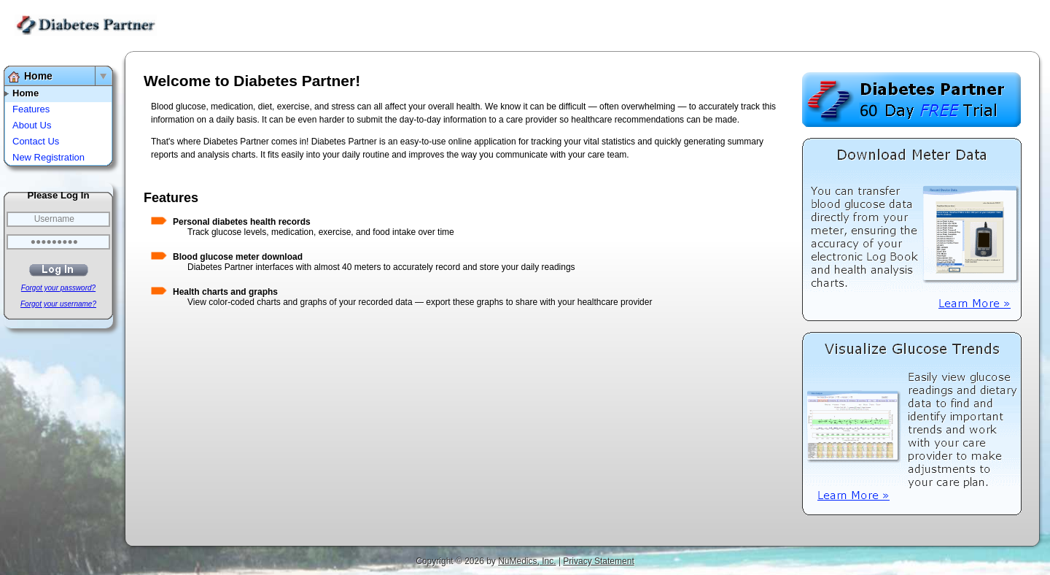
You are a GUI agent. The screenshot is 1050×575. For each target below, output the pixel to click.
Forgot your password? (58, 288)
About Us (31, 125)
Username (54, 219)
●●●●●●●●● (54, 241)
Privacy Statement (598, 561)
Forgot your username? (58, 304)
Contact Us (35, 141)
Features (31, 109)
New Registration (48, 157)
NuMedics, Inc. (527, 561)
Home (38, 76)
